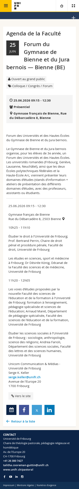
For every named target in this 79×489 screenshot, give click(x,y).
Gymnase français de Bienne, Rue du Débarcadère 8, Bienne (38, 115)
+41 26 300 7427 (13, 461)
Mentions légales (25, 485)
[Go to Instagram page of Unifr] (22, 476)
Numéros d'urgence (46, 485)
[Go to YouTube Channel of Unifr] (10, 476)
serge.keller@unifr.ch (24, 377)
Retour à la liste (23, 421)
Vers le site (21, 396)
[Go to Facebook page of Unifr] (4, 477)
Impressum (8, 485)
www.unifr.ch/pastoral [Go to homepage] (18, 469)
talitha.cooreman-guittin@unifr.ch (25, 465)
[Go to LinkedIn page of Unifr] (16, 476)
